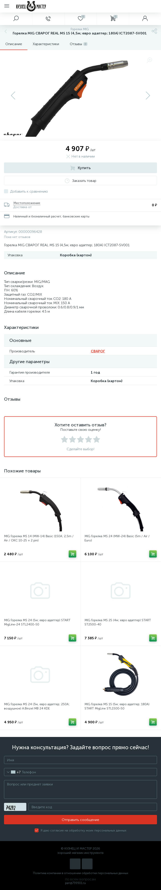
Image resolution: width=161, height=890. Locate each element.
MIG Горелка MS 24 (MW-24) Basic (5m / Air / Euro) (117, 538)
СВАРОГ (98, 351)
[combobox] (12, 772)
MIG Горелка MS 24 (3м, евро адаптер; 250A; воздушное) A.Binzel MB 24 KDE (37, 706)
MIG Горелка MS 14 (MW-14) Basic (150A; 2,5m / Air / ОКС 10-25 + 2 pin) (39, 538)
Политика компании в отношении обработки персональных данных (80, 873)
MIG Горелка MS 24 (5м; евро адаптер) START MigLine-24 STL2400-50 (37, 622)
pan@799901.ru (75, 883)
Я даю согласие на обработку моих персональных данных (83, 830)
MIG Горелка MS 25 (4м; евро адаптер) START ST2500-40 (118, 622)
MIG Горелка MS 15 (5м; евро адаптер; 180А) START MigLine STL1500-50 (117, 706)
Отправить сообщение (80, 820)
